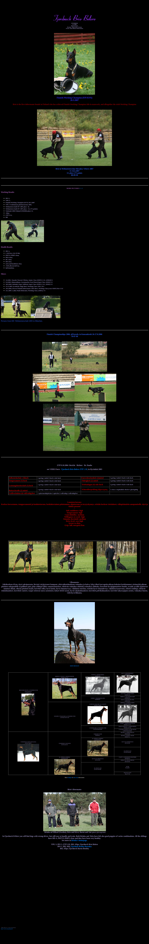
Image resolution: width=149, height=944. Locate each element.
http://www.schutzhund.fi (7, 929)
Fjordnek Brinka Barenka (81, 846)
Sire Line (76, 777)
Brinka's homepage (79, 840)
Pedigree (70, 777)
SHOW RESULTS (74, 666)
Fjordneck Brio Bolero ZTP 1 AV (74, 469)
